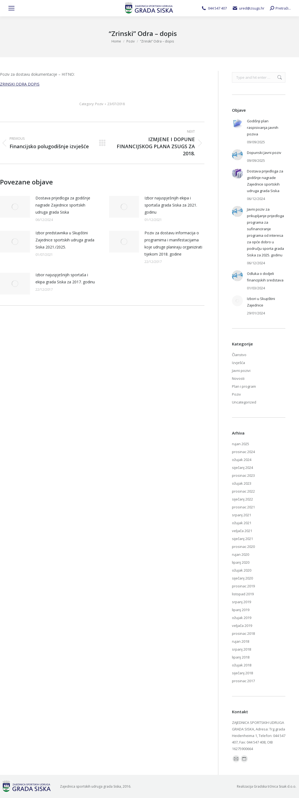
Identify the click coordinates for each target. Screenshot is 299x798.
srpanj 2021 (241, 514)
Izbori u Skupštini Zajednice (261, 302)
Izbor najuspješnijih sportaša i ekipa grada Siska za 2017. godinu (65, 278)
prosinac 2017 (243, 680)
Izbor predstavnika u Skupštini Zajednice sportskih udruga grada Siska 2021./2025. (64, 240)
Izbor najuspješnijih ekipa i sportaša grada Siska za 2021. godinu (170, 205)
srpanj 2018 (241, 649)
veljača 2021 (242, 530)
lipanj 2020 (240, 562)
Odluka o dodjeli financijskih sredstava (265, 277)
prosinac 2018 (243, 633)
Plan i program (244, 386)
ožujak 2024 (241, 459)
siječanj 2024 (242, 467)
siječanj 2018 (242, 672)
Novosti (238, 378)
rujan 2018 (240, 641)
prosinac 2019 (243, 586)
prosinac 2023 (243, 475)
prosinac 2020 (243, 546)
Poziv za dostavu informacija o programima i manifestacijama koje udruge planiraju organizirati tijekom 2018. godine (173, 243)
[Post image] (15, 207)
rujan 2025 (240, 443)
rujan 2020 (240, 554)
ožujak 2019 (241, 617)
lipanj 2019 (240, 609)
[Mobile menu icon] (11, 8)
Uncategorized (244, 402)
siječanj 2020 (242, 578)
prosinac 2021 (243, 507)
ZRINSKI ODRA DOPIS (20, 84)
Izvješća (238, 362)
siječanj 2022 (242, 499)
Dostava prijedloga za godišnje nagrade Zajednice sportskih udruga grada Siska (62, 205)
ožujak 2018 (241, 665)
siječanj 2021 (242, 538)
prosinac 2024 (243, 451)
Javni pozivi (241, 370)
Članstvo (239, 354)
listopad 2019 (243, 593)
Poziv (99, 104)
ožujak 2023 (241, 483)
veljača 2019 (242, 625)
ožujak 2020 (241, 570)
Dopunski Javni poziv (264, 152)
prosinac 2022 (243, 491)
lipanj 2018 (240, 657)
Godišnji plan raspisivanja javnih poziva (262, 127)
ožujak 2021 (241, 522)
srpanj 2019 (241, 601)
